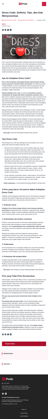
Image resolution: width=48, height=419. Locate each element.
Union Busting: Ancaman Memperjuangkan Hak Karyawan (27, 269)
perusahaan (24, 93)
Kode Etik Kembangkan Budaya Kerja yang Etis (24, 132)
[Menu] (3, 4)
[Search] (44, 4)
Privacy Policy (24, 413)
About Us (24, 409)
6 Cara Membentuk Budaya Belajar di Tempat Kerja (30, 183)
